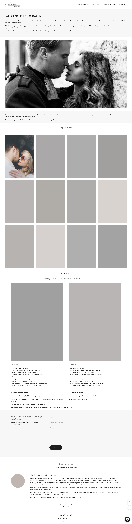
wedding (10, 20)
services (9, 120)
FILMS (105, 4)
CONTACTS (122, 4)
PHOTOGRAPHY (96, 4)
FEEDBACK (113, 4)
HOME (78, 4)
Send (56, 451)
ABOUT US (86, 4)
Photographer (102, 26)
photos (102, 118)
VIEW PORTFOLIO (66, 277)
